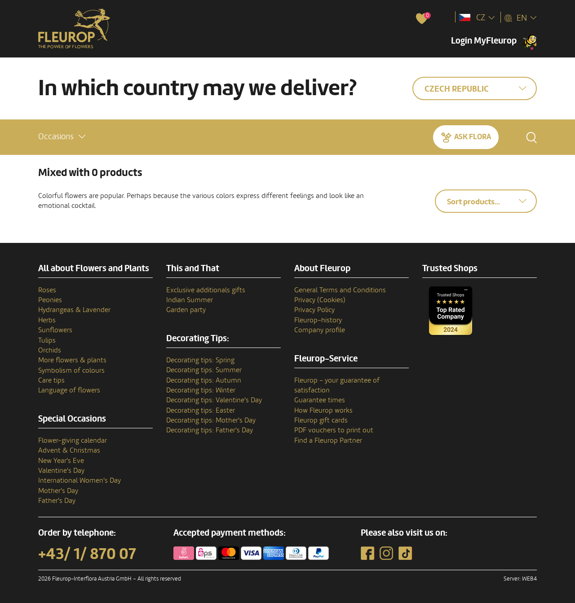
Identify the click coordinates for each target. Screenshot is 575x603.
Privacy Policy (314, 310)
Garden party (186, 310)
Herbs (47, 320)
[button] (61, 137)
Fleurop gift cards (321, 420)
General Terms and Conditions (340, 290)
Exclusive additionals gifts (205, 290)
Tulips (47, 340)
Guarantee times (319, 400)
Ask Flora (472, 136)
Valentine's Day (61, 471)
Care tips (51, 380)
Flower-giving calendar (72, 440)
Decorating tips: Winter (200, 390)
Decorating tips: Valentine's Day (214, 400)
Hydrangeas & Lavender (74, 310)
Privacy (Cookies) (319, 300)
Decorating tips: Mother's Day (211, 420)
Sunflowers (55, 330)
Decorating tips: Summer (204, 370)
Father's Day (56, 501)
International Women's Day (79, 480)
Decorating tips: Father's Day (209, 430)
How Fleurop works (323, 410)
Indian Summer (189, 300)
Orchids (49, 350)
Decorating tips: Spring (200, 360)
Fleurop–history (318, 320)
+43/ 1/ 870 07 (87, 554)
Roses (47, 290)
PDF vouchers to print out (333, 430)
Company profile (319, 330)
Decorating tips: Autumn (203, 380)
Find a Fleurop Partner (328, 440)
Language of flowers (69, 390)
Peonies (50, 300)
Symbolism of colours (71, 370)
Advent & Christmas (69, 450)
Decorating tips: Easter (200, 410)
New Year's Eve (61, 461)
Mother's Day (58, 491)
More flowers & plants (72, 360)
